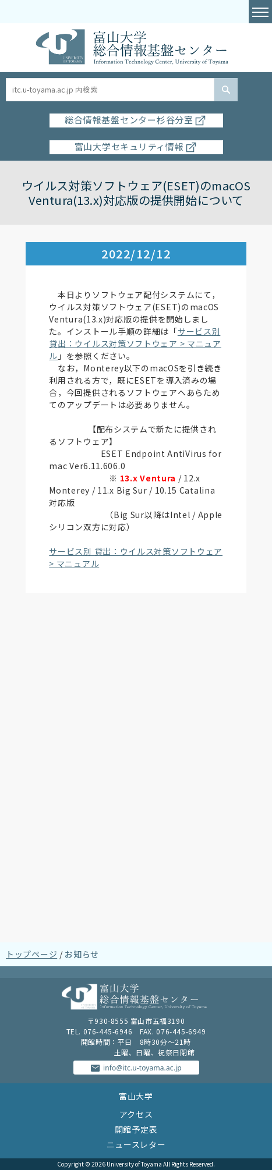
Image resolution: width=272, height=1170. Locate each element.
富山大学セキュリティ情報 (136, 146)
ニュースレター (136, 1144)
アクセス (136, 1114)
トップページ (31, 954)
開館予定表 (136, 1129)
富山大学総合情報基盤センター (136, 47)
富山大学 (136, 1096)
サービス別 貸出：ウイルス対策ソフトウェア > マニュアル (135, 343)
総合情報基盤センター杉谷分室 (136, 120)
